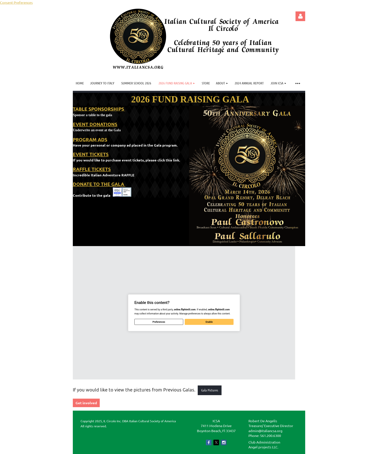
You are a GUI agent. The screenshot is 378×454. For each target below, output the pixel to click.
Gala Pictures (209, 390)
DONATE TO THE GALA (99, 184)
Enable (209, 322)
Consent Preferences (16, 2)
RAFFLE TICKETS (92, 169)
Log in (300, 16)
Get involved (86, 403)
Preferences (158, 322)
